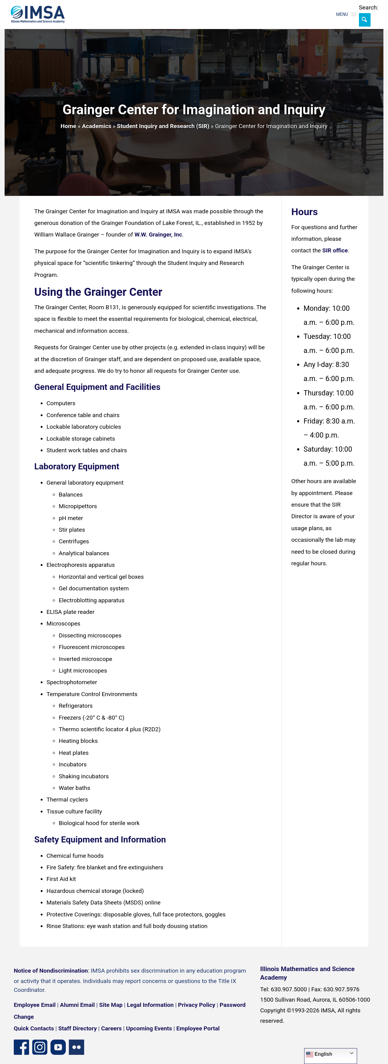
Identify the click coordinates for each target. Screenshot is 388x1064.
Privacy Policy (196, 1004)
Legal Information (150, 1004)
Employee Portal (197, 1028)
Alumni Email (77, 1004)
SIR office (335, 250)
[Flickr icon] (76, 1046)
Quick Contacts (34, 1028)
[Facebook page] (21, 1046)
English (319, 1054)
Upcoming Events (149, 1028)
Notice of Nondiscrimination (51, 970)
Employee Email (35, 1004)
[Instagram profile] (39, 1046)
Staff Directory (77, 1028)
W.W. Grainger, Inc (158, 234)
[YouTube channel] (58, 1046)
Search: (369, 7)
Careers (111, 1028)
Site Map (110, 1004)
